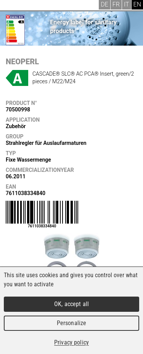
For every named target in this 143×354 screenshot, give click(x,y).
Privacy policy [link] (71, 342)
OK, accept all (71, 304)
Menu (11, 5)
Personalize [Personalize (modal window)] (71, 323)
